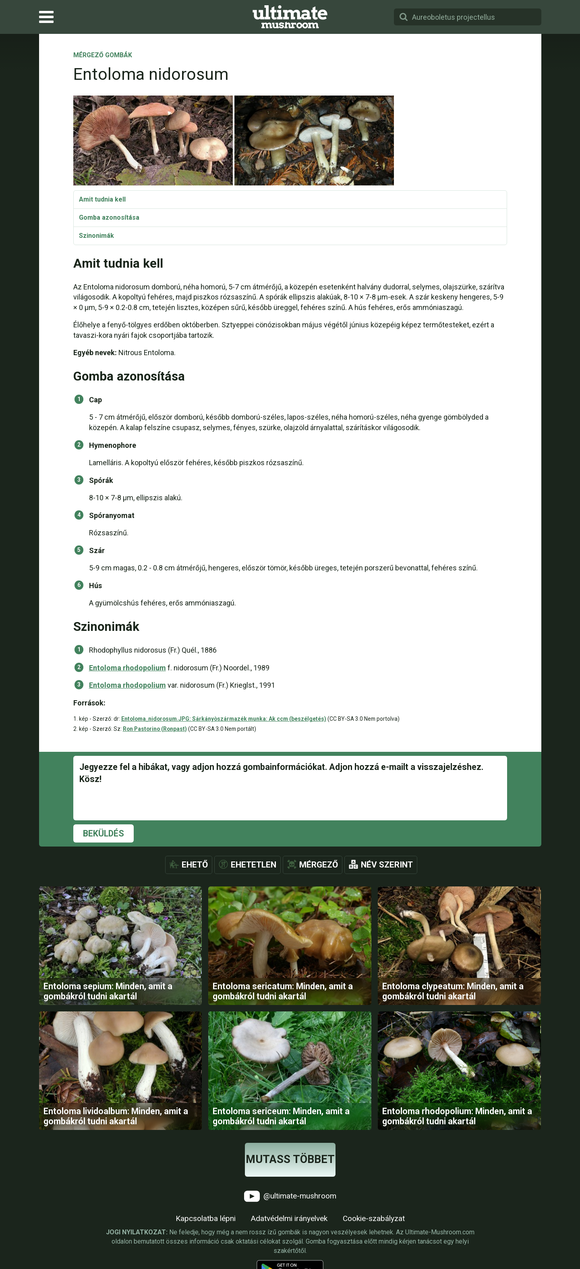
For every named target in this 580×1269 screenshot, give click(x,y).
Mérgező (318, 865)
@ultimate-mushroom (290, 1197)
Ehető (195, 865)
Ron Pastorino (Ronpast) (155, 729)
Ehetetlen (253, 865)
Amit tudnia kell (102, 199)
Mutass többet (290, 1160)
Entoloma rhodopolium (127, 668)
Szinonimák (96, 235)
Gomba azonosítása (109, 217)
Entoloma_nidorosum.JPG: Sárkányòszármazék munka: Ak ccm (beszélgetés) (223, 719)
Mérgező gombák (102, 55)
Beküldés (103, 833)
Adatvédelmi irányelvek (289, 1219)
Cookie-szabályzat (374, 1219)
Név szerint (387, 865)
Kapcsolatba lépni (206, 1219)
